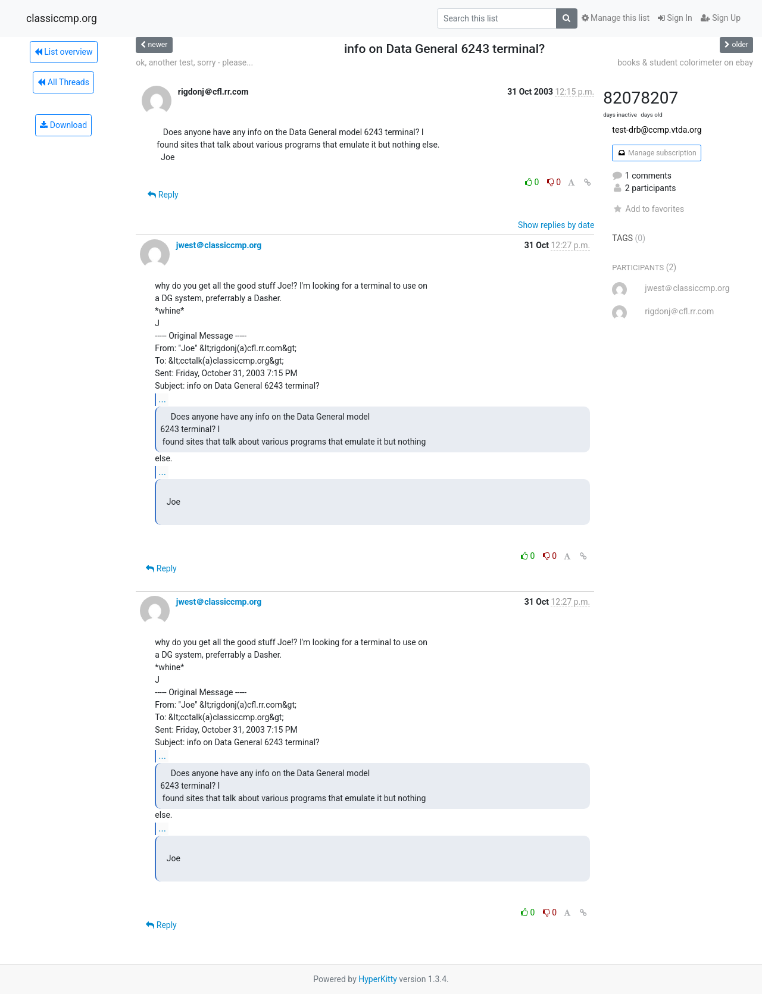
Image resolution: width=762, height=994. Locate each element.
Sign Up (721, 18)
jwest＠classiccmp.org (219, 245)
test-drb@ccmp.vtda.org (656, 130)
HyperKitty (377, 979)
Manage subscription (656, 153)
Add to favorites (648, 209)
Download (63, 125)
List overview (64, 52)
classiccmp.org (61, 18)
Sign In (675, 18)
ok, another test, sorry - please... (194, 62)
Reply (163, 194)
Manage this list (615, 18)
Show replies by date (556, 225)
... (162, 399)
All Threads (63, 82)
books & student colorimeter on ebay (685, 62)
